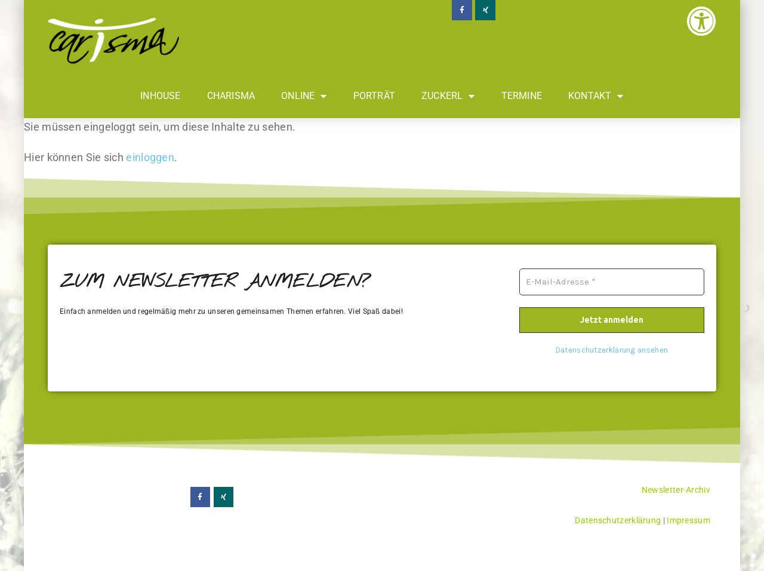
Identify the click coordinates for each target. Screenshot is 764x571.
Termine (521, 95)
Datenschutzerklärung (618, 520)
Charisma (231, 95)
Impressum (688, 520)
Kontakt (596, 96)
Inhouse (160, 95)
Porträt (374, 95)
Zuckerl (448, 96)
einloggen (150, 157)
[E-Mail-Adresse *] (611, 281)
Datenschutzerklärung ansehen (612, 349)
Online (303, 96)
